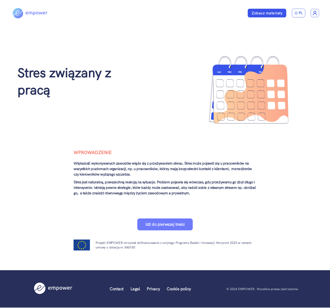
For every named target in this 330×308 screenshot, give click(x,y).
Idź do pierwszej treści (165, 224)
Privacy (153, 289)
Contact (117, 289)
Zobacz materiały (267, 13)
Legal (135, 289)
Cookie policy (179, 289)
